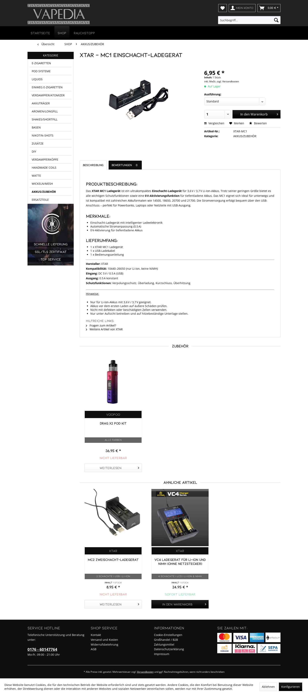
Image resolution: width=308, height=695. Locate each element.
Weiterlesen (119, 467)
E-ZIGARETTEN (42, 65)
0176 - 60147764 (42, 649)
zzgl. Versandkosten (228, 81)
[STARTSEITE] (40, 33)
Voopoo (113, 414)
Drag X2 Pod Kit (113, 423)
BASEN (36, 142)
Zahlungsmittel (164, 644)
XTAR (113, 551)
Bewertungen (125, 165)
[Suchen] (276, 20)
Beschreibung (93, 165)
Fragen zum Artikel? (101, 325)
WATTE (36, 200)
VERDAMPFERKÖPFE (45, 180)
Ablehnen (268, 687)
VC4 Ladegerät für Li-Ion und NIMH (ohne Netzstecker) (180, 561)
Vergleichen (214, 123)
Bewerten (258, 123)
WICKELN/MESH (42, 209)
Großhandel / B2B (166, 640)
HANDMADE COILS (44, 190)
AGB (93, 649)
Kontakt (96, 635)
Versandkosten (145, 672)
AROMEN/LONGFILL (45, 123)
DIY (34, 171)
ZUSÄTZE (38, 161)
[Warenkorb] (268, 8)
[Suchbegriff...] (249, 20)
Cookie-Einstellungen (168, 635)
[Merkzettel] (222, 8)
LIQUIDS (37, 84)
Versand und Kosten (104, 640)
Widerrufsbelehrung (104, 644)
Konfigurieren (290, 687)
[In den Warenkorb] (180, 604)
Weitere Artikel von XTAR (104, 329)
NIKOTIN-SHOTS (43, 151)
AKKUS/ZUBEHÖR (43, 219)
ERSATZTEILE (41, 229)
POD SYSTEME (41, 74)
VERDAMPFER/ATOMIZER (48, 103)
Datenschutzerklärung (169, 649)
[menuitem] (222, 8)
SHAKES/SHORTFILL (45, 132)
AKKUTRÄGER (41, 113)
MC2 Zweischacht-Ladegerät (113, 559)
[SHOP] (61, 33)
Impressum (161, 654)
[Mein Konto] (242, 8)
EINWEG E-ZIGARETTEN (47, 94)
